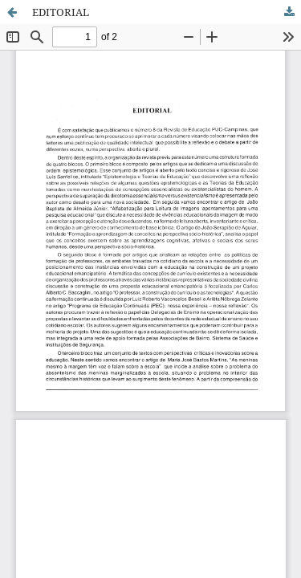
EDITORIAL (60, 12)
